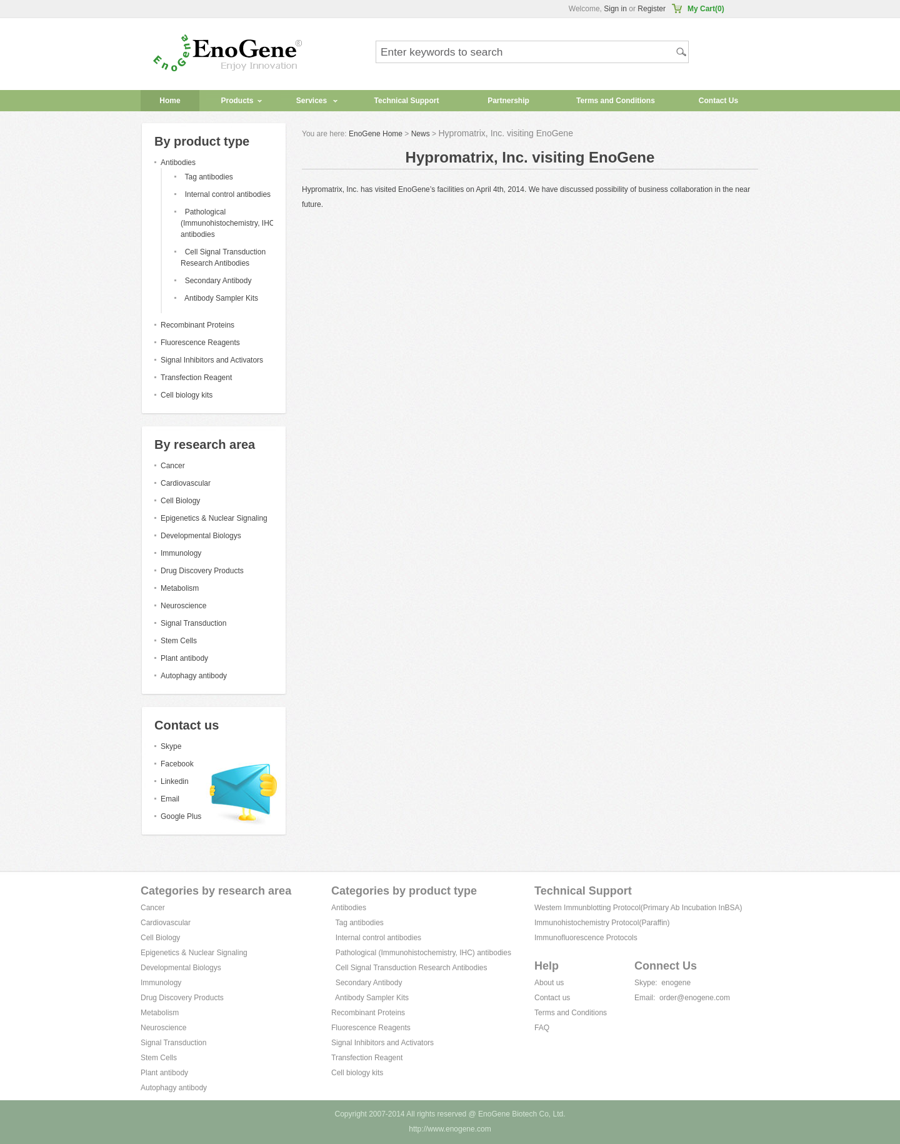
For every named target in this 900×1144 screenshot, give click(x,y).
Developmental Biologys (201, 535)
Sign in (615, 8)
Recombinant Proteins (197, 325)
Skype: (646, 982)
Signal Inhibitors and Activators (212, 360)
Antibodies (178, 162)
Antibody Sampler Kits (221, 298)
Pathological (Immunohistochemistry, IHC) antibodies (229, 223)
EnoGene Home (375, 133)
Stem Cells (179, 640)
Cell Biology (180, 500)
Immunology (181, 553)
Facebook (177, 764)
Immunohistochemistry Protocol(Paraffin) (602, 922)
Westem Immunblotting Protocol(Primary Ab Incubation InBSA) (638, 907)
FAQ (541, 1027)
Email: (644, 997)
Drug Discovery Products (202, 570)
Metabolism (180, 588)
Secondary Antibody (218, 280)
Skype (171, 746)
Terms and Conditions (615, 100)
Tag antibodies (208, 177)
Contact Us (718, 100)
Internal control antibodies (228, 194)
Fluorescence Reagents (200, 342)
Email (170, 799)
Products (237, 100)
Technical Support (406, 100)
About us (549, 982)
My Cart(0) (706, 8)
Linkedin (175, 781)
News (420, 133)
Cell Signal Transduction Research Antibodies (412, 967)
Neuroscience (183, 605)
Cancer (173, 465)
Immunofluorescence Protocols (586, 937)
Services (311, 100)
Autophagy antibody (194, 675)
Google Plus (181, 816)
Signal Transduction (193, 623)
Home (169, 100)
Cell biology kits (186, 395)
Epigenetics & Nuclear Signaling (214, 518)
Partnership (508, 100)
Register (652, 8)
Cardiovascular (186, 483)
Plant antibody (184, 658)
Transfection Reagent (196, 377)
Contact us (552, 997)
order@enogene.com (694, 997)
